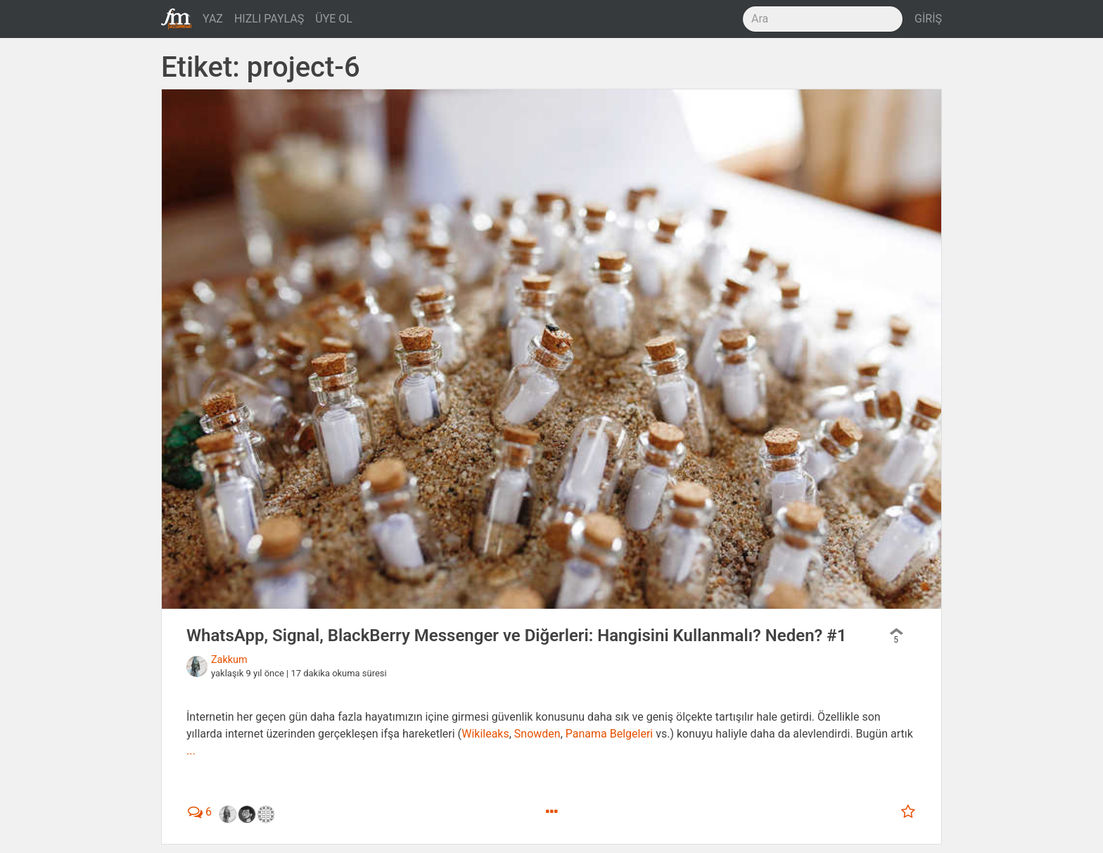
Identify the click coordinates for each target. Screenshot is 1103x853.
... (191, 750)
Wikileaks (485, 733)
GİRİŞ (928, 18)
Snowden (537, 733)
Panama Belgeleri (609, 733)
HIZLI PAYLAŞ (269, 18)
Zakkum (229, 660)
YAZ (213, 18)
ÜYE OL (333, 18)
